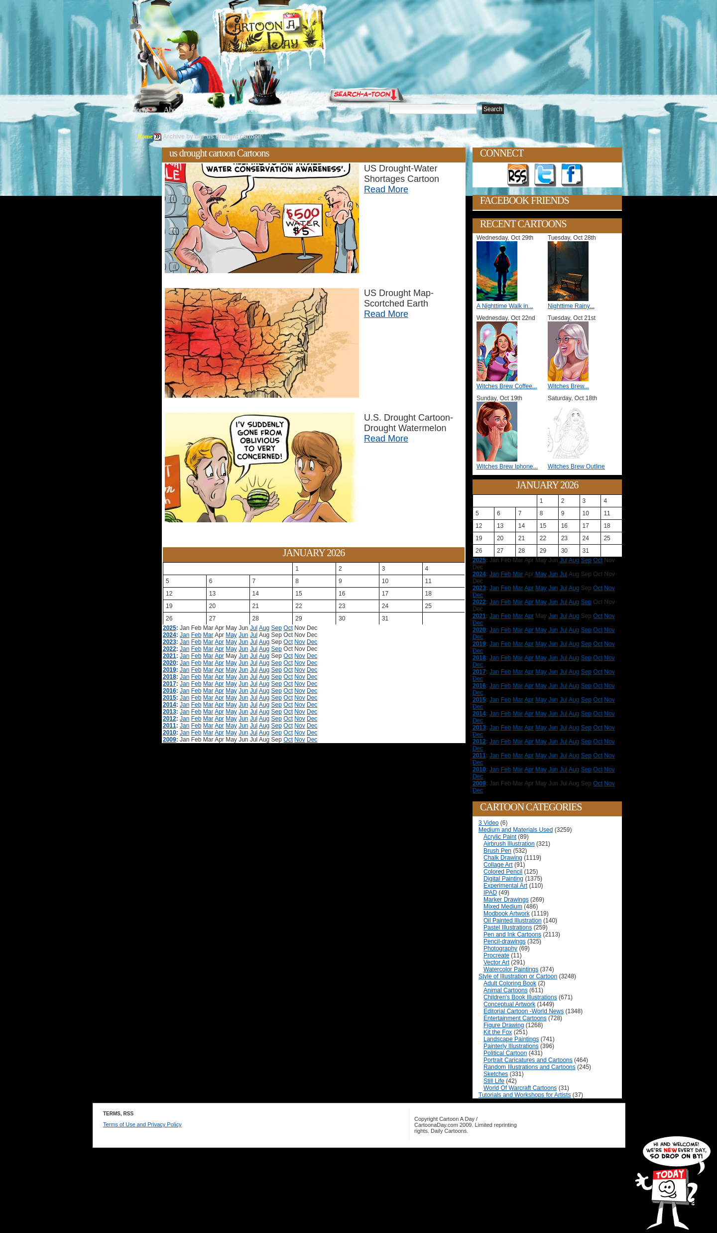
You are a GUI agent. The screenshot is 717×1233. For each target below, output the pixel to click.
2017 (169, 683)
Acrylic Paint (499, 836)
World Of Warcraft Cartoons (520, 1087)
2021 (169, 655)
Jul (253, 627)
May (231, 634)
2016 (169, 690)
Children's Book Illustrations (520, 997)
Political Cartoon (505, 1053)
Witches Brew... (568, 386)
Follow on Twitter (545, 175)
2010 (169, 732)
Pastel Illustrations (507, 927)
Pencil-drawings (504, 941)
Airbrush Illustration (509, 843)
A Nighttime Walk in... (505, 306)
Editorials (210, 110)
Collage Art (498, 864)
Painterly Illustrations (511, 1046)
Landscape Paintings (511, 1039)
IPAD (490, 892)
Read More (386, 189)
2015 (169, 697)
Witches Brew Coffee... (507, 386)
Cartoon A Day (295, 33)
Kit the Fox (497, 1032)
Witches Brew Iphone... (507, 466)
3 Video (488, 822)
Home (139, 110)
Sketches (495, 1074)
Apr (219, 641)
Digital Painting (503, 878)
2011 (169, 725)
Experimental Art (505, 885)
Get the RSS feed (518, 175)
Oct (288, 627)
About (172, 110)
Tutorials (251, 110)
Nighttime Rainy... (571, 306)
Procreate (496, 955)
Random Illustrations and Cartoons (529, 1067)
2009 (169, 739)
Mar (208, 634)
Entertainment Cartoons (515, 1018)
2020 (169, 662)
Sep (276, 627)
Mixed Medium (502, 906)
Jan (184, 634)
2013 (169, 711)
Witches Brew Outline (576, 466)
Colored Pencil (502, 871)
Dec (312, 641)
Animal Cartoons (505, 990)
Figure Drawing (503, 1025)
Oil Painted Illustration (512, 920)
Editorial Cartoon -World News (523, 1011)
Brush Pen (497, 850)
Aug (264, 627)
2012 (169, 718)
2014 (169, 704)
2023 (169, 641)
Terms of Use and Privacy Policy (142, 1124)
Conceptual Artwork (509, 1004)
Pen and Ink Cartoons (512, 934)
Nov (299, 641)
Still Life (493, 1081)
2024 (169, 634)
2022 (169, 648)
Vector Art (496, 962)
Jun (243, 634)
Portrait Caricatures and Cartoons (528, 1060)
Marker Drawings (506, 899)
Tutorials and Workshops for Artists (524, 1094)
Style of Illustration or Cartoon (517, 976)
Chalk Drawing (502, 857)
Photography (500, 948)
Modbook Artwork (506, 913)
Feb (196, 634)
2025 (169, 627)
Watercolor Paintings (510, 969)
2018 (169, 676)
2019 (169, 669)
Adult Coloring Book (509, 983)
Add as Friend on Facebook (572, 175)
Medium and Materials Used (515, 829)
